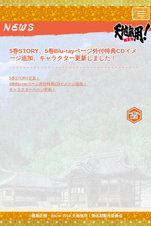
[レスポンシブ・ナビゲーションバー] (141, 13)
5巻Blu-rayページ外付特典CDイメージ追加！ (48, 84)
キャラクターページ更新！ (32, 89)
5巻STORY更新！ (24, 78)
